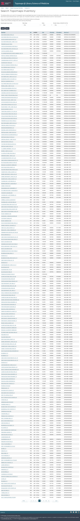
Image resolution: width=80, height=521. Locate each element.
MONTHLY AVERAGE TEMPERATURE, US (9, 55)
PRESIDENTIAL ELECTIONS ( (6, 44)
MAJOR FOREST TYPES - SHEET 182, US (9, 106)
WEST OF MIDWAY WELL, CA (6, 418)
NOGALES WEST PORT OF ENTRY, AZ (8, 488)
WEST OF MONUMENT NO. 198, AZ (8, 446)
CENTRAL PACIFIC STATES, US (7, 141)
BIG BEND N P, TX (4, 353)
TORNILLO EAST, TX (5, 492)
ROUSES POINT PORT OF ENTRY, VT (8, 406)
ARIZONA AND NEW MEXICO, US (7, 127)
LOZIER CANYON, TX (5, 464)
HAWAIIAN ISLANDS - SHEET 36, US (8, 155)
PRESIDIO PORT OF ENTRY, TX (7, 416)
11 (48, 500)
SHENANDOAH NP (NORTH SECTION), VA (9, 244)
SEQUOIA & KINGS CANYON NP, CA (8, 309)
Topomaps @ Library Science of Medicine (32, 3)
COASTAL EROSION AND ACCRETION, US (9, 46)
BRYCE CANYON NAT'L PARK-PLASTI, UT (9, 246)
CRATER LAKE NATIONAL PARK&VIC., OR (9, 281)
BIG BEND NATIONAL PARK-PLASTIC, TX (9, 257)
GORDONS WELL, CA (5, 413)
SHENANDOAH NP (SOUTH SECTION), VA (9, 250)
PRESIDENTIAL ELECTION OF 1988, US (8, 120)
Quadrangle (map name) (6, 23)
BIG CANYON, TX (4, 427)
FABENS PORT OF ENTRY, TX (7, 462)
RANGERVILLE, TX (4, 469)
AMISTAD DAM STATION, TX (7, 434)
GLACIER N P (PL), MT (5, 197)
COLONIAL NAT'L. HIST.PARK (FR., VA (8, 181)
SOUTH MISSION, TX (5, 455)
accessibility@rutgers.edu (7, 518)
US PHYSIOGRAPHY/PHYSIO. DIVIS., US (9, 102)
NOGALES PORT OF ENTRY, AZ (7, 467)
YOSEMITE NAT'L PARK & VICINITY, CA (8, 171)
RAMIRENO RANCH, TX (5, 404)
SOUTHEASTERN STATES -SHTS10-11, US (9, 48)
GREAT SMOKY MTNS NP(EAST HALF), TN (9, 206)
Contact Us (27, 8)
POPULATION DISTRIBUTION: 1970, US (9, 116)
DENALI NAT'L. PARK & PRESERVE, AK (8, 230)
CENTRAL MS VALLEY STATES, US (7, 137)
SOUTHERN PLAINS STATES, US (7, 69)
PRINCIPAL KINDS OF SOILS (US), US (8, 125)
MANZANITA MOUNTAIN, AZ (7, 441)
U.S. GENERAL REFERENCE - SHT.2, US (8, 148)
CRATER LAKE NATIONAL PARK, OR (8, 295)
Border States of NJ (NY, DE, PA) (60, 23)
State (43, 23)
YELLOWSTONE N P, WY (6, 336)
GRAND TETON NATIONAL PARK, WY (8, 348)
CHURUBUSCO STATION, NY (7, 474)
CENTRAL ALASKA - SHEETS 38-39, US (8, 132)
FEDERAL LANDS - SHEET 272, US (7, 85)
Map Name (3, 32)
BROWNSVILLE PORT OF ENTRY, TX (8, 409)
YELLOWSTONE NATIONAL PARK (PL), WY (9, 169)
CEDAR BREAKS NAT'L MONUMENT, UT (9, 188)
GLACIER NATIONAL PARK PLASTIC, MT (9, 204)
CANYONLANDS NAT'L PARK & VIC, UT (8, 264)
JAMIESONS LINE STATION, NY (7, 402)
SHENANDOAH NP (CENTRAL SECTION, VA (9, 232)
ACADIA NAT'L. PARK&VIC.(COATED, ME (9, 216)
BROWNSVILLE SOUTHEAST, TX (7, 425)
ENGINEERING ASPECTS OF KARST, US (8, 78)
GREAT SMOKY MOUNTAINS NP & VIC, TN (9, 237)
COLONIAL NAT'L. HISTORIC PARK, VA (8, 202)
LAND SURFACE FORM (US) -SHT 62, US (9, 104)
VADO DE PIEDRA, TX (5, 495)
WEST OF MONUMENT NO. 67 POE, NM (9, 460)
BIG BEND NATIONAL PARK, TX (7, 253)
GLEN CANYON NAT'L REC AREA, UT (8, 283)
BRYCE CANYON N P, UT (6, 234)
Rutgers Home (69, 1)
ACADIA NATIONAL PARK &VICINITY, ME (9, 209)
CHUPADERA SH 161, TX (6, 439)
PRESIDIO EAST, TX (5, 388)
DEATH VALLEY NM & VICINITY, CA (8, 167)
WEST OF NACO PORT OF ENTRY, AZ (8, 483)
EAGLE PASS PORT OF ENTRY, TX (7, 383)
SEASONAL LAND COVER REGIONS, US (8, 130)
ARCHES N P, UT (4, 255)
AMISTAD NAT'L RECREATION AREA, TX (9, 318)
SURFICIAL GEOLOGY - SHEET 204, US (8, 139)
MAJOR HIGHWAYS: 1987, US (7, 109)
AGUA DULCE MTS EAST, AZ (6, 485)
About (7, 8)
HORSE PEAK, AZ (4, 399)
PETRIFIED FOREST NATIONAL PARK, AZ (9, 332)
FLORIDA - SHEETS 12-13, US (6, 150)
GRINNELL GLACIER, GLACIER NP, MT (8, 199)
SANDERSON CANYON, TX (6, 457)
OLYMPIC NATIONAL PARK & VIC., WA (8, 285)
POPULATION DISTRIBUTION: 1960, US (9, 113)
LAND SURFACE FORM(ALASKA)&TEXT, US (9, 160)
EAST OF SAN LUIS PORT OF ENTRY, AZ (9, 397)
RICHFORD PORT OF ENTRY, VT (7, 390)
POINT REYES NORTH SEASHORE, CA (8, 304)
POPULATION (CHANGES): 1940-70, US (8, 88)
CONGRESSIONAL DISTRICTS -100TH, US (9, 60)
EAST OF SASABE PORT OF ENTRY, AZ (8, 429)
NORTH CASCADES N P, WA (6, 241)
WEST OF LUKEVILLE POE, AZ (7, 395)
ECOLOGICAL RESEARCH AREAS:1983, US (9, 71)
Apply (3, 28)
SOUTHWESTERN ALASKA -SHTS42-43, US (9, 83)
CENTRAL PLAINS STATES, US (7, 146)
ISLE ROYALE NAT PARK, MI (6, 271)
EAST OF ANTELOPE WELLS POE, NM (8, 497)
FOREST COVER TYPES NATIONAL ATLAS (9, 95)
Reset (7, 28)
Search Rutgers (76, 1)
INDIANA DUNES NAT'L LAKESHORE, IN (8, 183)
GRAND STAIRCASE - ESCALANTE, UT (8, 225)
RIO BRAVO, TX (4, 481)
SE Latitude (52, 32)
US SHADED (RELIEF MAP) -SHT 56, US (8, 157)
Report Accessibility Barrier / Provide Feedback (27, 518)
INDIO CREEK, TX (4, 453)
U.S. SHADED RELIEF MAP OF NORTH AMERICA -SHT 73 (12, 53)
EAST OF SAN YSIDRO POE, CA (7, 420)
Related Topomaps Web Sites (16, 8)
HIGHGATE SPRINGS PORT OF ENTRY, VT (9, 476)
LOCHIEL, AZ (3, 478)
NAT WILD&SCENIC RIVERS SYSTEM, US (9, 162)
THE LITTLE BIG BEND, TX (6, 443)
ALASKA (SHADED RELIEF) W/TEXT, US (8, 39)
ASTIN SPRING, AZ (5, 471)
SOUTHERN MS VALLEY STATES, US (8, 67)
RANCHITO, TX (4, 450)
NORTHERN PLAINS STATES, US (7, 34)
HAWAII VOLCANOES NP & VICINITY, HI (9, 311)
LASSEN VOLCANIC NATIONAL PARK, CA (9, 297)
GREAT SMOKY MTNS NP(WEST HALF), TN (9, 211)
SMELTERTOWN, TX (5, 490)
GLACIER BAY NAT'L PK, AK (6, 269)
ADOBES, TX (3, 448)
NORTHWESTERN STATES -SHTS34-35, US (9, 37)
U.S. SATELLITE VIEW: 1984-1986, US (8, 153)
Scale (43, 32)
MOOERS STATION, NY (5, 385)
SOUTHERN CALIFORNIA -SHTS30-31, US (9, 57)
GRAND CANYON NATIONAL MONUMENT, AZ (10, 299)
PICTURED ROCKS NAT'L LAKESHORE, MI (9, 190)
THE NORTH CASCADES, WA (6, 192)
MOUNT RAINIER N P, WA (6, 213)
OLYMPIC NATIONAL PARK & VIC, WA (8, 276)
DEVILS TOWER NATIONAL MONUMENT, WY (10, 292)
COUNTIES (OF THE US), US (6, 62)
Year (30, 32)
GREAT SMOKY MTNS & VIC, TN (7, 260)
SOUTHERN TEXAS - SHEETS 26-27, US (8, 76)
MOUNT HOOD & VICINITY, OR (7, 323)
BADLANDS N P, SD (5, 334)
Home (2, 8)
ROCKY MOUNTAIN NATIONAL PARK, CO (9, 223)
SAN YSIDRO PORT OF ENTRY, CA (8, 392)
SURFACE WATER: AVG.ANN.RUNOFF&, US (9, 134)
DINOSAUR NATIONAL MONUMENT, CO (9, 302)
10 (46, 500)
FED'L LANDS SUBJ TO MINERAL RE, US (8, 90)
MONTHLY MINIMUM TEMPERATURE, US (9, 74)
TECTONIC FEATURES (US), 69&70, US (8, 144)
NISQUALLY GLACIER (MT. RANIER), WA (8, 164)
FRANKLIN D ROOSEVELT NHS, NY (8, 274)
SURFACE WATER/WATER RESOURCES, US (9, 97)
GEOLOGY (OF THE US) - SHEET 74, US (8, 99)
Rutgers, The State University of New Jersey (11, 515)
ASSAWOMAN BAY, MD (5, 436)
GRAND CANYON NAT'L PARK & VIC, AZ (9, 174)
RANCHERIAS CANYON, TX (6, 432)
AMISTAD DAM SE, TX (5, 422)
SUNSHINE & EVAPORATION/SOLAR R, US (9, 92)
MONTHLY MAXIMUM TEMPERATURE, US (9, 64)
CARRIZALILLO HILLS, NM (6, 411)
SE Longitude (58, 32)
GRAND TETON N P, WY (6, 185)
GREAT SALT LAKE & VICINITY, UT (8, 227)
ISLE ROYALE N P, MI (5, 267)
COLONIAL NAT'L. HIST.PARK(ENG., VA (8, 195)
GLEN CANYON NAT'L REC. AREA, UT (8, 290)
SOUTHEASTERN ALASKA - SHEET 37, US (9, 41)
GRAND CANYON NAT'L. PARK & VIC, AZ (9, 176)
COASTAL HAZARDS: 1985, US (7, 51)
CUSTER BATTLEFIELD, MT (6, 218)
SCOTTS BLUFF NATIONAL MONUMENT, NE (9, 350)
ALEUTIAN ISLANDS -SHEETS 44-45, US (9, 123)
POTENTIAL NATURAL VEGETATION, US (9, 118)
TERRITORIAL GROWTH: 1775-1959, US (9, 111)
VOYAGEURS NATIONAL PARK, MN (8, 278)
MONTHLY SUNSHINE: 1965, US (7, 81)
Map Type (25, 23)
